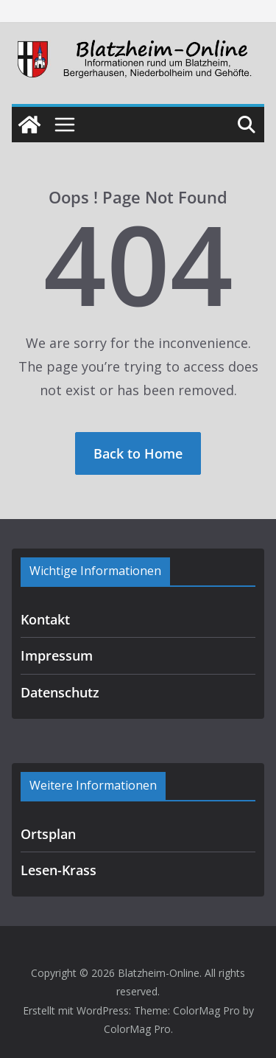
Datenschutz (60, 692)
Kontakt (45, 619)
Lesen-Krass (58, 870)
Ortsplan (48, 834)
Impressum (57, 655)
